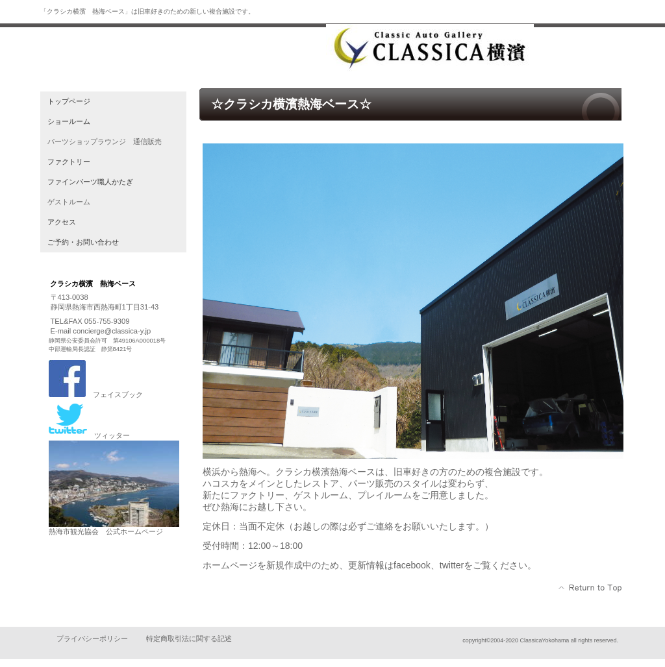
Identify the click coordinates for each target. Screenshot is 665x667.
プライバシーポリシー (92, 638)
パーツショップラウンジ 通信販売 (104, 141)
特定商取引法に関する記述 (189, 638)
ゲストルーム (68, 202)
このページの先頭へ (591, 587)
